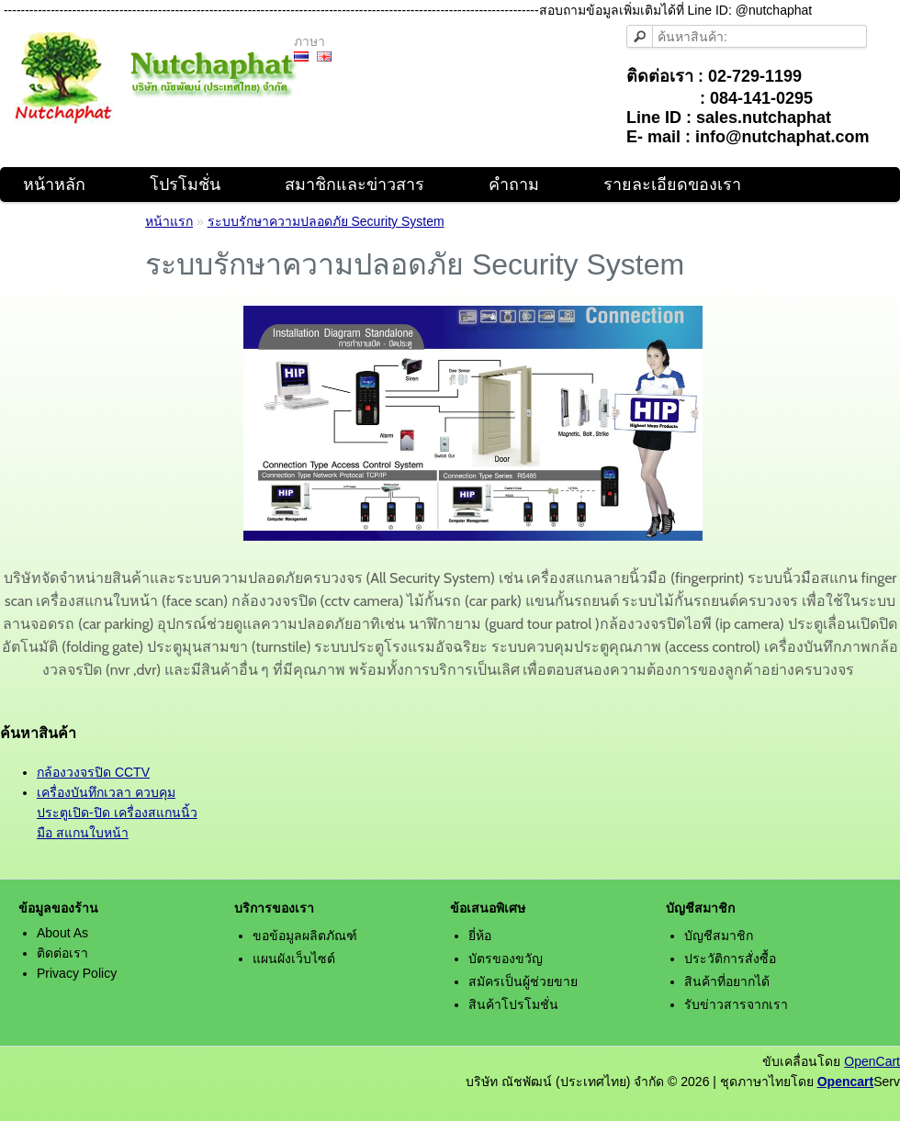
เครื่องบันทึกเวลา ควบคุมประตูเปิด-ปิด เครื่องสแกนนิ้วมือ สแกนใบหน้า (117, 812)
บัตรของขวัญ (505, 958)
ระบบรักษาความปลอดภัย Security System (326, 221)
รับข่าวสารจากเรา (736, 1004)
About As (62, 932)
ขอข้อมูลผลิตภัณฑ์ (305, 935)
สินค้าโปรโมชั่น (513, 1004)
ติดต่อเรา (62, 953)
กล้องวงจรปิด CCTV (93, 772)
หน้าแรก (169, 221)
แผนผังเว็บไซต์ (294, 958)
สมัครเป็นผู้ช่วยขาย (523, 981)
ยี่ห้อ (479, 935)
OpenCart (872, 1061)
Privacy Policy (77, 973)
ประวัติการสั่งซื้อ (730, 958)
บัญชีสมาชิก (718, 935)
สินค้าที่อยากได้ (727, 981)
